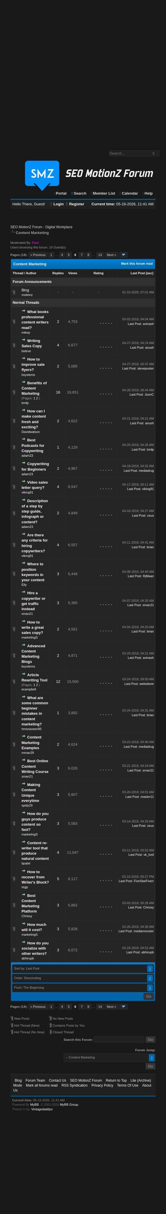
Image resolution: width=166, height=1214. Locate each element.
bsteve (26, 351)
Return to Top (116, 1080)
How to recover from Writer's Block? (35, 877)
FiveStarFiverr (144, 881)
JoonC (149, 394)
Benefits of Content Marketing (34, 388)
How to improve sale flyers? (33, 364)
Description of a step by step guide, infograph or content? (34, 511)
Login (57, 204)
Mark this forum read (137, 263)
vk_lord (149, 854)
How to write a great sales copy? (32, 627)
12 (58, 681)
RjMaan (148, 576)
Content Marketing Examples (31, 742)
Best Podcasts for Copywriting (32, 445)
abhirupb (27, 958)
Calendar (128, 193)
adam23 (27, 455)
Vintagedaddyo (42, 1109)
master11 (147, 796)
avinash (148, 324)
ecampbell (28, 689)
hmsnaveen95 (31, 729)
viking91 (27, 492)
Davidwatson (30, 432)
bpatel (25, 863)
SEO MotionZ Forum (26, 227)
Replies (58, 273)
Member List (102, 193)
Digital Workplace (59, 227)
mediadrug (146, 470)
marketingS (29, 637)
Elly (24, 584)
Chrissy (26, 916)
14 (100, 255)
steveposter (145, 368)
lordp (24, 403)
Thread (18, 273)
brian (150, 547)
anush (149, 347)
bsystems (28, 374)
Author (31, 273)
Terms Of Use (127, 1085)
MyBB (34, 1104)
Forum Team (35, 1080)
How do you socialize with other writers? (34, 948)
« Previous (38, 255)
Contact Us (57, 1080)
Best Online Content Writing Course (34, 766)
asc (149, 273)
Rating (98, 273)
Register (75, 204)
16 (58, 392)
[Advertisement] (70, 72)
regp (24, 887)
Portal (60, 193)
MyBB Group (69, 1104)
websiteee (147, 683)
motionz (27, 295)
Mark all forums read (41, 1085)
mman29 (27, 752)
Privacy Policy (102, 1085)
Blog (25, 290)
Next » (111, 255)
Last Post (138, 273)
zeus (150, 515)
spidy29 (27, 805)
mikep (25, 332)
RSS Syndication (75, 1085)
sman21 (27, 613)
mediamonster (143, 931)
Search (78, 193)
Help (147, 193)
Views (72, 273)
